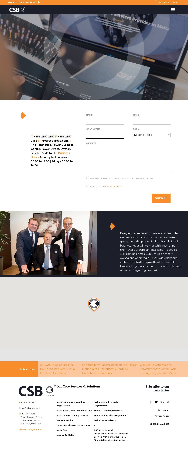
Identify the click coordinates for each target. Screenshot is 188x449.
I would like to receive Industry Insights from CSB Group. (121, 178)
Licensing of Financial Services (73, 425)
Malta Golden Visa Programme (110, 415)
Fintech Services (65, 420)
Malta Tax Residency (105, 420)
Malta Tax (61, 430)
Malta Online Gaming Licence (72, 415)
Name (89, 115)
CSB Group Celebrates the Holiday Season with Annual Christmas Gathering (57, 369)
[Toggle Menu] (173, 9)
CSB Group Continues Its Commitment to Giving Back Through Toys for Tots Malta (158, 369)
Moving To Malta (65, 435)
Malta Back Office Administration (74, 410)
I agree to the (105, 186)
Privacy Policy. (113, 186)
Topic (136, 129)
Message (91, 143)
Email (136, 115)
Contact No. (93, 129)
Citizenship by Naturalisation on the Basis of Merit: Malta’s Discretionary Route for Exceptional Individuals (109, 369)
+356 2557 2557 (28, 402)
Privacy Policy (162, 416)
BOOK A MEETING (168, 2)
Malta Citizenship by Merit (108, 410)
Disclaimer (163, 410)
